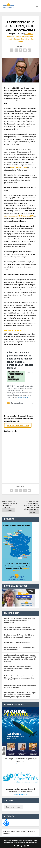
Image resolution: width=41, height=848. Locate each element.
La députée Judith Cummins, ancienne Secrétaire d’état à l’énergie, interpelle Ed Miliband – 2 (18, 668)
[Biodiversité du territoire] (6, 822)
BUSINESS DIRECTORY (18, 425)
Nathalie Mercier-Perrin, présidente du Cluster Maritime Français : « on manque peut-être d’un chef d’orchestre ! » (20, 678)
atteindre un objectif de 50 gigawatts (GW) (19, 216)
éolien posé (16, 39)
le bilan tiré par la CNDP (18, 167)
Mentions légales (31, 842)
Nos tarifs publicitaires (18, 842)
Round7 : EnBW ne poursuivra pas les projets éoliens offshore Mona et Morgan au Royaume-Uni (19, 620)
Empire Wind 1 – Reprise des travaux (17, 642)
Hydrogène (25, 39)
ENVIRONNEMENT (22, 36)
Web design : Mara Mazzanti (13, 840)
